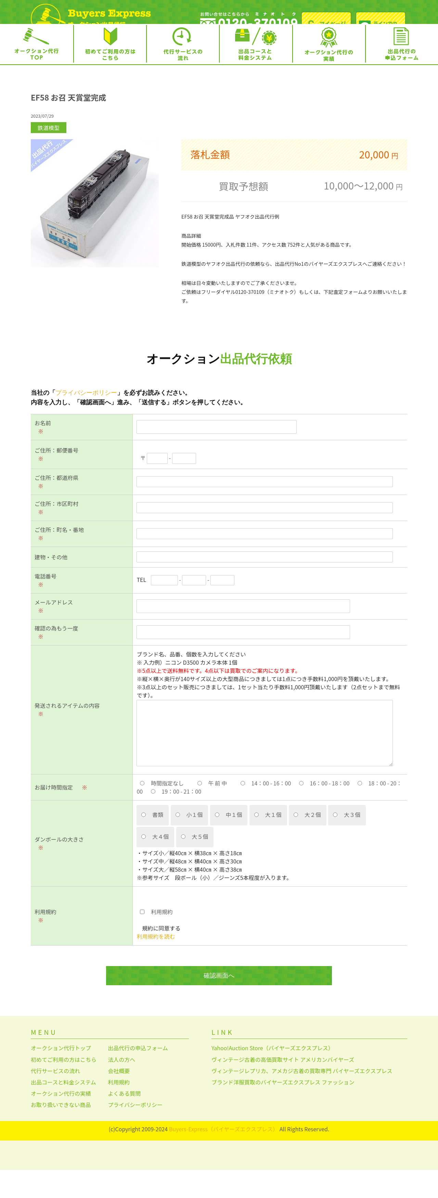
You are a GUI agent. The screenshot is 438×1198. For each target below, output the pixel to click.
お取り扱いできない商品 (61, 1133)
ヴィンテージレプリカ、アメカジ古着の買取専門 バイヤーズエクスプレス (301, 1099)
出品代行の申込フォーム (138, 1076)
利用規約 (119, 1110)
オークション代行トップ (61, 1076)
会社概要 (119, 1099)
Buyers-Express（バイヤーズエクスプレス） (223, 1157)
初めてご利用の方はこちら (63, 1087)
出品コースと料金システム (63, 1110)
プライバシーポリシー (86, 420)
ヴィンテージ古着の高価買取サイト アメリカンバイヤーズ (282, 1087)
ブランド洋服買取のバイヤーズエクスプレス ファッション (283, 1110)
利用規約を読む (156, 964)
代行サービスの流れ (55, 1099)
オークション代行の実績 (61, 1122)
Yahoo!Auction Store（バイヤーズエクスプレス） (272, 1076)
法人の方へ (121, 1087)
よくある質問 (124, 1122)
